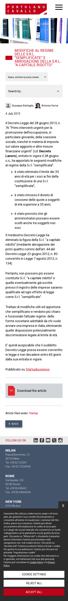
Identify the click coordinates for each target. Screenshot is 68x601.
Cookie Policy (36, 562)
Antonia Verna (50, 105)
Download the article (34, 391)
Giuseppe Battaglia (22, 105)
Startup (33, 413)
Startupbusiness (38, 369)
